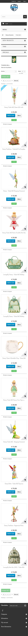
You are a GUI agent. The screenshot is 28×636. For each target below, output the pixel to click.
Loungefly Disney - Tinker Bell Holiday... (14, 274)
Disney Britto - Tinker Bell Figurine (14, 483)
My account (4, 622)
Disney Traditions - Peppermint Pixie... (14, 525)
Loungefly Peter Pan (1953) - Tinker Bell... (14, 567)
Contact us (14, 1)
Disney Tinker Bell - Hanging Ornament (14, 442)
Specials (6, 52)
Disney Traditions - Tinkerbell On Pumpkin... (14, 149)
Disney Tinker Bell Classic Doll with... (14, 107)
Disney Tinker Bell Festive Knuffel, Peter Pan (14, 232)
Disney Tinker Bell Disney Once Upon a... (14, 400)
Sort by (2, 71)
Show (19, 71)
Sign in (24, 1)
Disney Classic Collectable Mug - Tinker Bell (14, 358)
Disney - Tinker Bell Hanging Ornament (14, 191)
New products (8, 40)
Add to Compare (8, 124)
